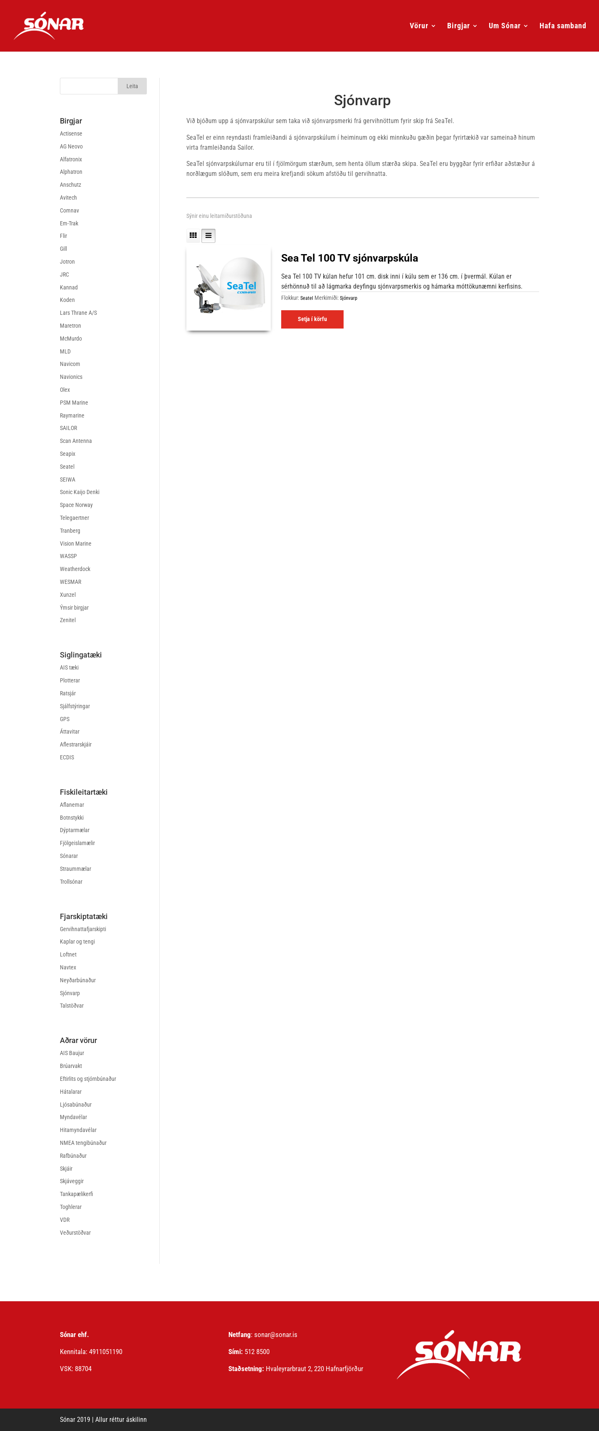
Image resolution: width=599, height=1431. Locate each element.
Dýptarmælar (74, 830)
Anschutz (70, 184)
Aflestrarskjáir (76, 744)
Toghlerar (71, 1207)
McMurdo (71, 338)
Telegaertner (74, 517)
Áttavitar (69, 731)
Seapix (67, 453)
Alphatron (71, 171)
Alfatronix (71, 159)
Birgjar (458, 26)
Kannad (69, 287)
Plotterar (70, 680)
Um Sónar (505, 26)
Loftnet (68, 954)
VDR (64, 1219)
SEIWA (67, 479)
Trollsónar (71, 881)
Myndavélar (73, 1117)
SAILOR (68, 428)
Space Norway (76, 505)
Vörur (419, 26)
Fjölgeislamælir (77, 843)
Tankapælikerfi (76, 1194)
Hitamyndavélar (78, 1130)
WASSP (68, 556)
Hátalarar (71, 1091)
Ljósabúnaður (76, 1104)
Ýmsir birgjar (74, 607)
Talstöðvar (72, 1005)
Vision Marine (76, 543)
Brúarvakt (71, 1066)
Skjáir (66, 1168)
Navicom (70, 364)
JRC (64, 274)
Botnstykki (72, 817)
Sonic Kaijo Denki (79, 492)
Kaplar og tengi (77, 941)
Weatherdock (75, 569)
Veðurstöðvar (75, 1232)
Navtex (68, 967)
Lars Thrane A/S (78, 312)
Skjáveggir (72, 1181)
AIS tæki (69, 667)
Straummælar (75, 868)
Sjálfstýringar (75, 706)
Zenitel (68, 620)
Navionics (71, 376)
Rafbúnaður (73, 1155)
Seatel (67, 466)
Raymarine (72, 415)
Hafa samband (563, 26)
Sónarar (69, 856)
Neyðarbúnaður (78, 980)
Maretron (70, 325)
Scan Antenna (76, 440)
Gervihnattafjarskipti (83, 929)
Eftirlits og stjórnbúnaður (88, 1078)
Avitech (68, 197)
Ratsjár (68, 693)
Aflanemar (72, 804)
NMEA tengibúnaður (83, 1142)
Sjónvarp (70, 993)
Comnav (69, 210)
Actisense (71, 133)
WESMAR (70, 581)
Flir (63, 235)
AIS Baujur (72, 1053)
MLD (65, 351)
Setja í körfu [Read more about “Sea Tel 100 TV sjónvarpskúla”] (312, 319)
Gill (63, 248)
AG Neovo (71, 146)
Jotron (67, 261)
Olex (65, 389)
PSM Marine (74, 402)
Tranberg (70, 530)
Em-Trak (69, 223)
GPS (64, 719)
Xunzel (68, 594)
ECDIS (67, 757)
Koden (67, 300)
